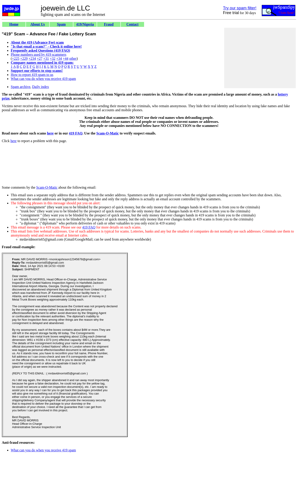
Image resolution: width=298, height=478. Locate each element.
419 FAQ (76, 133)
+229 (24, 58)
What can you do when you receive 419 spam (43, 79)
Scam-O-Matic (107, 133)
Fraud (109, 24)
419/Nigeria (85, 24)
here (50, 133)
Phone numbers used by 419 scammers (38, 54)
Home (14, 24)
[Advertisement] (260, 58)
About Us (37, 24)
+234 (32, 58)
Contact (132, 24)
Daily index (40, 87)
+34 (59, 58)
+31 (46, 58)
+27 (39, 58)
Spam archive (20, 87)
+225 (15, 58)
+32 (52, 58)
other (73, 58)
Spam (61, 24)
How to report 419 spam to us (32, 75)
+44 (65, 58)
